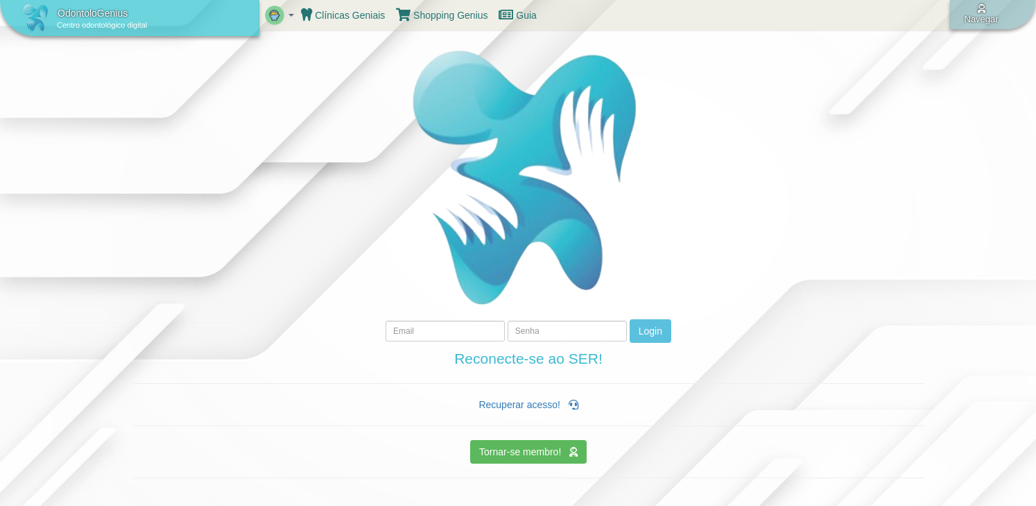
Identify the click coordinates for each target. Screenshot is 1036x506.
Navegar (982, 14)
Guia (517, 15)
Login (650, 331)
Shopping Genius (441, 15)
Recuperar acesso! (528, 404)
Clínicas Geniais (343, 15)
